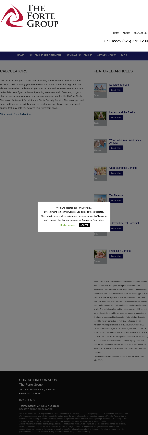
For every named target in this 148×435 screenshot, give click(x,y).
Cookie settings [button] (67, 225)
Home (116, 6)
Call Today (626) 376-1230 (126, 14)
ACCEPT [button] (84, 225)
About (126, 6)
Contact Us (140, 6)
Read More (98, 220)
